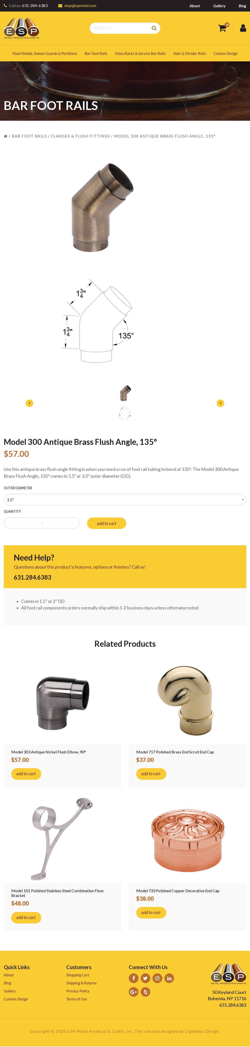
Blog (242, 5)
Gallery (219, 5)
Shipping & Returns (81, 983)
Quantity (12, 511)
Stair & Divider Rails (189, 53)
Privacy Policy (78, 991)
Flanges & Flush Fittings (80, 136)
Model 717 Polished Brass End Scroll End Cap (175, 752)
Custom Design (226, 53)
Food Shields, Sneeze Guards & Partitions (44, 53)
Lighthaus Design (202, 1031)
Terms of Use (76, 999)
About (195, 5)
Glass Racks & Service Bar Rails (140, 53)
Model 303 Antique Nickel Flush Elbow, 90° (48, 752)
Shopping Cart (77, 975)
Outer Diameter (18, 488)
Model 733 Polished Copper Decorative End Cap (178, 891)
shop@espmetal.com (80, 5)
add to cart (106, 523)
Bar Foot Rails (96, 53)
